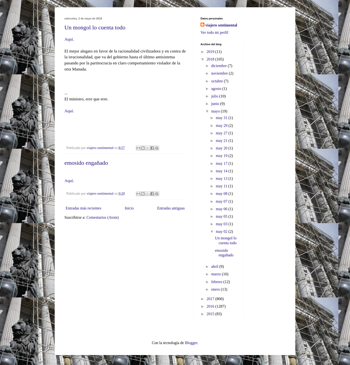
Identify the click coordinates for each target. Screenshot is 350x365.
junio (215, 104)
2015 (211, 314)
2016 (211, 306)
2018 (211, 59)
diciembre (219, 66)
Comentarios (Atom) (103, 217)
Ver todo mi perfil (214, 32)
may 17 (222, 163)
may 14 (222, 171)
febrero (217, 282)
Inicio (129, 208)
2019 (211, 52)
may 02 (222, 231)
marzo (216, 274)
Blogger (191, 343)
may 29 (222, 125)
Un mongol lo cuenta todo (94, 27)
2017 (211, 299)
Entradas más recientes (83, 208)
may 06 (222, 209)
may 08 (222, 193)
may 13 (222, 178)
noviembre (220, 73)
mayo (216, 111)
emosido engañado (86, 163)
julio (215, 96)
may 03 (222, 224)
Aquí (68, 39)
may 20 (222, 148)
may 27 (222, 133)
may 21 (222, 141)
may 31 (222, 118)
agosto (216, 89)
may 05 (222, 216)
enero (216, 289)
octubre (217, 81)
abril (215, 266)
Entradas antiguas (171, 208)
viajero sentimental (221, 25)
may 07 (222, 201)
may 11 (222, 186)
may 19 (222, 156)
